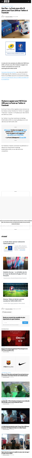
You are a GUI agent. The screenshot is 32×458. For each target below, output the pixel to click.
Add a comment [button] (7, 331)
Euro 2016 (8, 6)
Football (11, 6)
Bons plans (4, 6)
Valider (25, 342)
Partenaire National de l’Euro (8, 72)
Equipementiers (4, 392)
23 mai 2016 (23, 137)
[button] (2, 1)
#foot (25, 130)
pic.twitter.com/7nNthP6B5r (15, 135)
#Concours (7, 130)
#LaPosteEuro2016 (18, 131)
